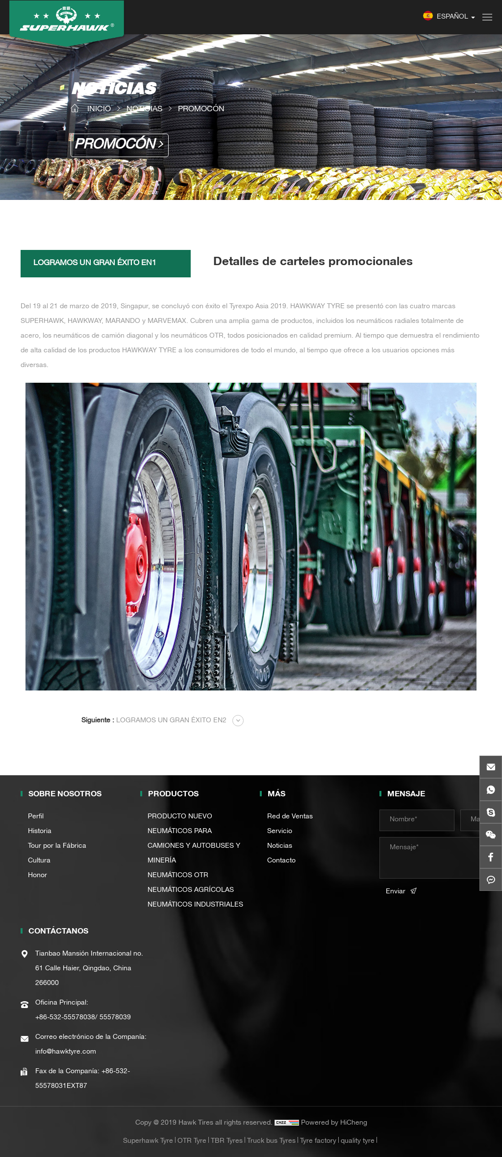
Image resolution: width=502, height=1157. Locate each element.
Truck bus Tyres (271, 1141)
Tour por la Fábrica (57, 846)
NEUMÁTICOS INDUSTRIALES (195, 905)
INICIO (99, 110)
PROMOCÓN (201, 110)
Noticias (279, 846)
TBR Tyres (227, 1141)
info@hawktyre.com (65, 1052)
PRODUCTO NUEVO (180, 816)
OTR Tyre (191, 1141)
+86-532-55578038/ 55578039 (83, 1017)
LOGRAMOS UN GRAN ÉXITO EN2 (153, 720)
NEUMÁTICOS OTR (178, 875)
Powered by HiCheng (334, 1123)
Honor (37, 875)
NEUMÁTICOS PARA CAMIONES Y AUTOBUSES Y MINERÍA (194, 846)
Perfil (36, 816)
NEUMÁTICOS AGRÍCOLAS (191, 890)
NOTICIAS (144, 110)
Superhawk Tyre (148, 1141)
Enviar (395, 891)
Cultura (39, 861)
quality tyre (358, 1141)
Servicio (279, 831)
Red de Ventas (290, 816)
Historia (39, 831)
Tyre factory (318, 1141)
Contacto (281, 861)
